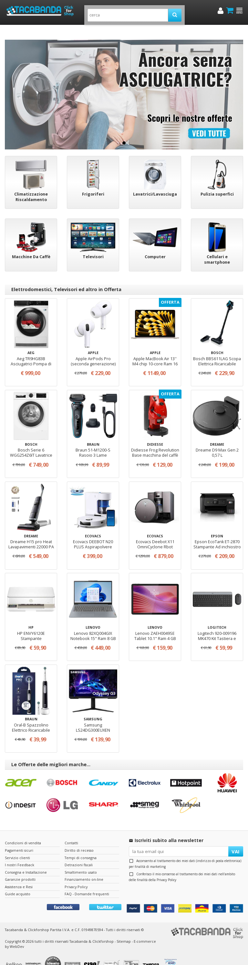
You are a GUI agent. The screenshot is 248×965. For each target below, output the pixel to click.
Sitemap (124, 927)
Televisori (93, 243)
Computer (155, 243)
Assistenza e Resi (19, 873)
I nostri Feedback (19, 851)
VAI (236, 838)
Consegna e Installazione (26, 858)
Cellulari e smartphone (217, 246)
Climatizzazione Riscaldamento (31, 183)
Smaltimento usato (81, 858)
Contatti (71, 829)
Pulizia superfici (217, 181)
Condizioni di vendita (23, 829)
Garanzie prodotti (20, 866)
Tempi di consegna (81, 844)
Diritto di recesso (79, 836)
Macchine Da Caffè (31, 243)
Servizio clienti (17, 844)
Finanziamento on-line (84, 866)
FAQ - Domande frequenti (87, 880)
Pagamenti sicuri (19, 836)
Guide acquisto (17, 880)
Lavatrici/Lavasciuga (155, 181)
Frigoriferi (93, 181)
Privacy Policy (166, 866)
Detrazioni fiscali (79, 851)
